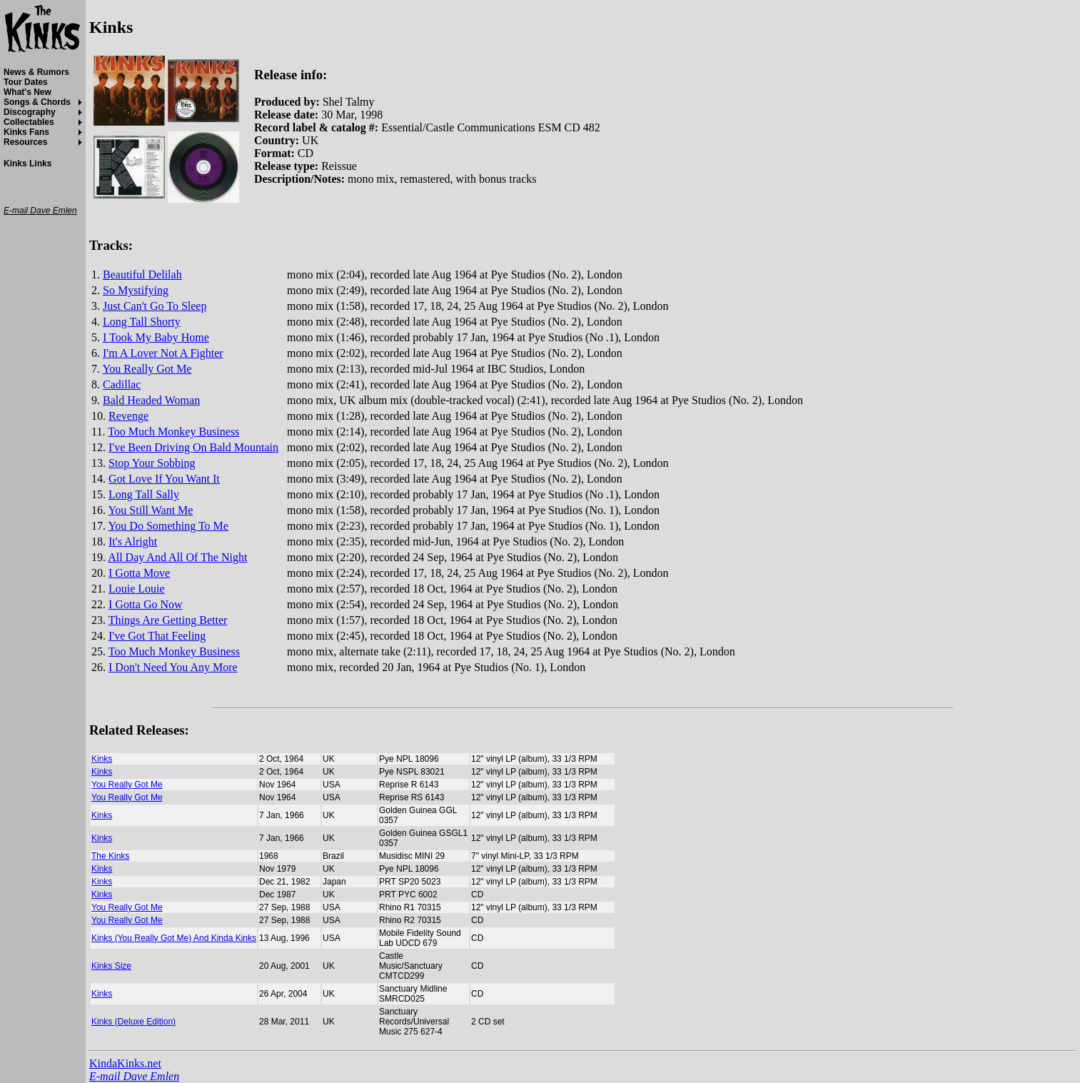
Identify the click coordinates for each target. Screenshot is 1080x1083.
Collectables (29, 122)
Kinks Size (111, 966)
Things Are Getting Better (168, 620)
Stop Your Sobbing (151, 463)
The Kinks (110, 856)
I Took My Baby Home (156, 337)
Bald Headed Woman (151, 400)
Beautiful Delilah (142, 274)
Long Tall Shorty (142, 322)
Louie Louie (136, 589)
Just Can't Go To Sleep (154, 306)
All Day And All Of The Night (177, 557)
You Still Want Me (150, 510)
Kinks (101, 759)
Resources (25, 142)
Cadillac (122, 384)
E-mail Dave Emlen (134, 1076)
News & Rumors (36, 72)
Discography (30, 112)
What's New (27, 92)
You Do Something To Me (168, 526)
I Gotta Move (139, 573)
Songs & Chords (37, 102)
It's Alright (132, 541)
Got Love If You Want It (164, 479)
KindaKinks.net (125, 1063)
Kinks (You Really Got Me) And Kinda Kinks (173, 938)
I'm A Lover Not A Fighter (163, 353)
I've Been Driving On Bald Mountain (193, 447)
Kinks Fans (26, 132)
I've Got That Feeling (157, 636)
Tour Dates (26, 82)
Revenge (128, 416)
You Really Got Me (146, 369)
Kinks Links (27, 163)
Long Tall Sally (143, 494)
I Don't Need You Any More (173, 667)
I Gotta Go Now (145, 604)
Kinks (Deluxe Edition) (133, 1022)
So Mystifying (135, 290)
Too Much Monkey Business (173, 431)
